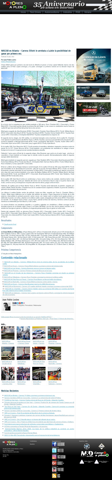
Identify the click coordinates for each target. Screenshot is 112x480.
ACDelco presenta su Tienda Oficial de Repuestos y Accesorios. (26, 426)
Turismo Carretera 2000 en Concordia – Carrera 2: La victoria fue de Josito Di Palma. (32, 398)
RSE (78, 12)
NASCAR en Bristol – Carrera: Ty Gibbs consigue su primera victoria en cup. (29, 395)
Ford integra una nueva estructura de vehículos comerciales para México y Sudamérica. (33, 424)
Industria (67, 12)
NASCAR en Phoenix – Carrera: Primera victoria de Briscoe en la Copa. (28, 271)
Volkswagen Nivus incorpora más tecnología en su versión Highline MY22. (26, 317)
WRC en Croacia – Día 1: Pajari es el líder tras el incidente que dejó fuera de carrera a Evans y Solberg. (39, 422)
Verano (87, 12)
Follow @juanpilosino (8, 61)
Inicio (23, 12)
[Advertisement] (56, 30)
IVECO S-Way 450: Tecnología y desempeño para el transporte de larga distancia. (32, 435)
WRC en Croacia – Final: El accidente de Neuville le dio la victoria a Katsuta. (29, 413)
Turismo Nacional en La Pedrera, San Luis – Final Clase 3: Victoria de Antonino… (47, 319)
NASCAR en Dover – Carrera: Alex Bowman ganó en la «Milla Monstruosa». (29, 284)
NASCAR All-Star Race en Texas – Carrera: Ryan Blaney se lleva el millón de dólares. (33, 279)
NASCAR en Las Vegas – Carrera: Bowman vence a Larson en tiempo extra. (30, 268)
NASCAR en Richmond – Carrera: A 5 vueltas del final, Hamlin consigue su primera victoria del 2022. (39, 286)
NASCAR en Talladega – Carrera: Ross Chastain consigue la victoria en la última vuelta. (33, 277)
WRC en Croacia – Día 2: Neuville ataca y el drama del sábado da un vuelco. (29, 419)
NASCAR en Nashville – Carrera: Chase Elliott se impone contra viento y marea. (31, 282)
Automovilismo (52, 12)
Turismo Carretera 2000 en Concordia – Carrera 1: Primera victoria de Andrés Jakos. (32, 411)
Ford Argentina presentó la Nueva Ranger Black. (20, 433)
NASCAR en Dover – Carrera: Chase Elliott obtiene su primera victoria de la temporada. (33, 266)
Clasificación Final (10, 224)
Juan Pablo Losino (10, 299)
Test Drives (35, 12)
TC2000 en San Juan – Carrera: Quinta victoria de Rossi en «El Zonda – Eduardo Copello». (34, 400)
